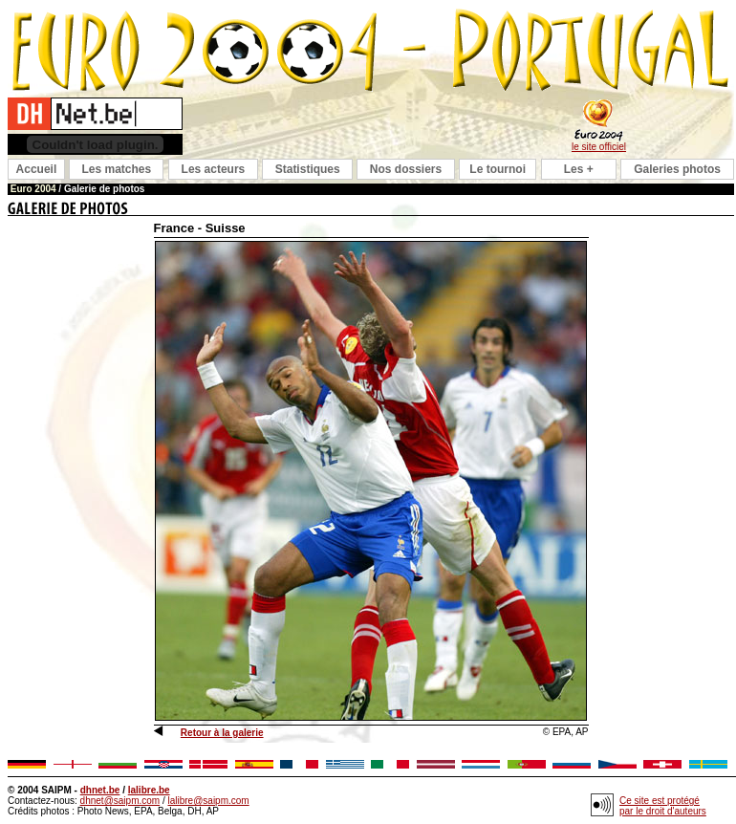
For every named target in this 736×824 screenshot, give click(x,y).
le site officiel (599, 146)
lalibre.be (149, 790)
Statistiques (307, 169)
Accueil (36, 169)
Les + (579, 169)
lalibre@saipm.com (208, 800)
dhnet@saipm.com (120, 800)
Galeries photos (677, 169)
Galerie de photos (104, 189)
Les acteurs (214, 169)
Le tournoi (497, 169)
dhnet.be (100, 790)
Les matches (116, 169)
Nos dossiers (406, 169)
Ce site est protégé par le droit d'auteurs (662, 805)
